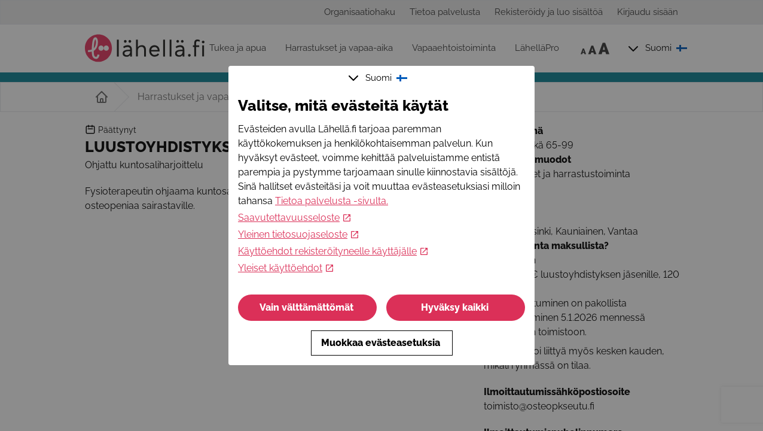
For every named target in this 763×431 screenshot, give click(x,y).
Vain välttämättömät (308, 307)
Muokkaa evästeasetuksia (381, 342)
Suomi (379, 78)
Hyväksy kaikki (456, 307)
